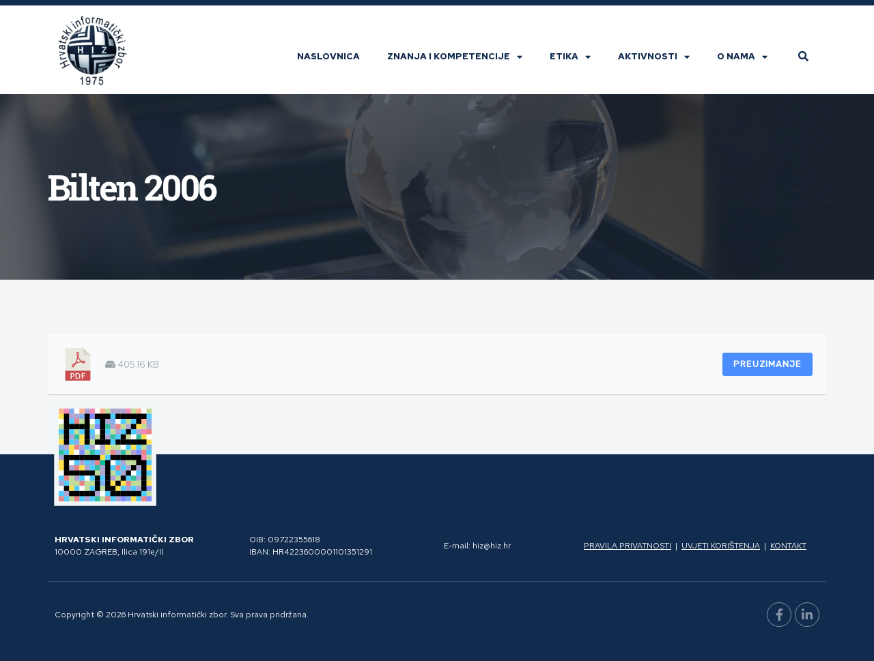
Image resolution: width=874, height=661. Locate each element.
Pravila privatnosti (627, 545)
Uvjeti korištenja (720, 545)
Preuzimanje (767, 364)
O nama (742, 57)
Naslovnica (328, 56)
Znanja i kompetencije (454, 57)
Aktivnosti (654, 57)
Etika (570, 57)
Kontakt (788, 545)
